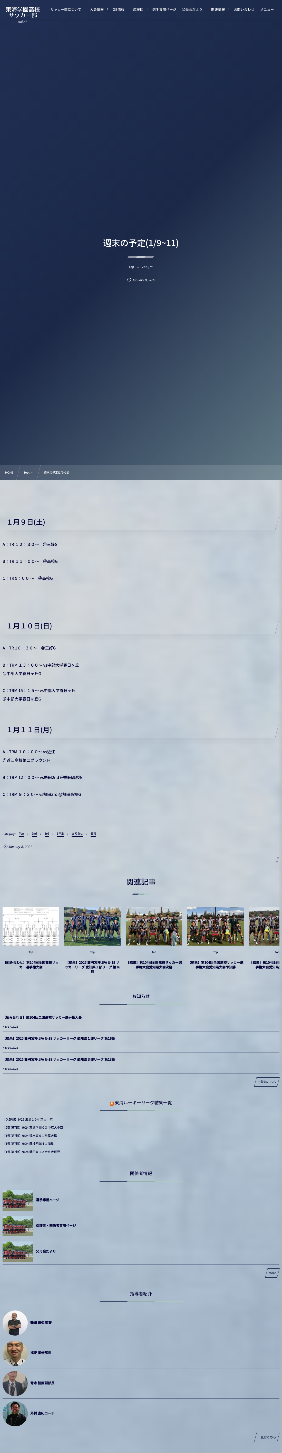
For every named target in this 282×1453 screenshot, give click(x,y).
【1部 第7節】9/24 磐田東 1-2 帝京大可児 (31, 1152)
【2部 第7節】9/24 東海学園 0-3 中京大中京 (33, 1127)
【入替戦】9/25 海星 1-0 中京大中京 (28, 1119)
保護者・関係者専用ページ (56, 1225)
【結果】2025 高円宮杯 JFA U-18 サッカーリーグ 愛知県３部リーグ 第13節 (59, 1059)
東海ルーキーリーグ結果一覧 (143, 1102)
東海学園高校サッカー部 (23, 12)
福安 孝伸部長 (40, 1352)
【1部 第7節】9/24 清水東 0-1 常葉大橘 (30, 1136)
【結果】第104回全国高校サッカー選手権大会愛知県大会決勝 (154, 969)
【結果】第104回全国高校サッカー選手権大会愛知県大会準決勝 (215, 969)
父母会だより (46, 1251)
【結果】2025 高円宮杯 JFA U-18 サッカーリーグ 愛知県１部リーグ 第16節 (92, 972)
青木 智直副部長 (42, 1382)
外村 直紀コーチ (42, 1413)
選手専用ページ (47, 1199)
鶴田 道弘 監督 (41, 1322)
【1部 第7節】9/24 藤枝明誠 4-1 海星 (28, 1143)
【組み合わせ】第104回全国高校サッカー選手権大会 (31, 969)
